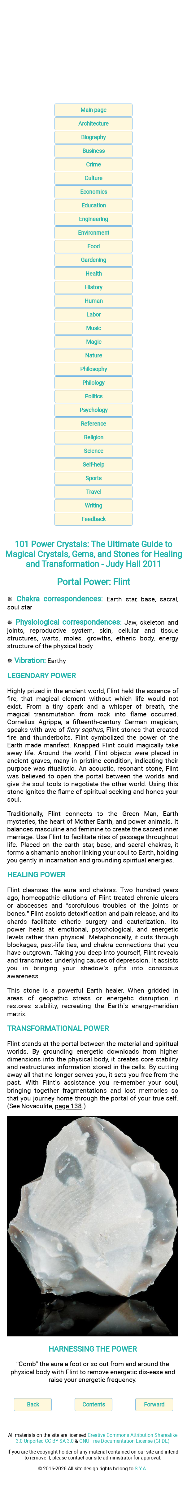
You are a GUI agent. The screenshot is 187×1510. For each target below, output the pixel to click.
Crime (93, 164)
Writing (93, 505)
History (93, 287)
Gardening (93, 260)
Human (94, 301)
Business (93, 151)
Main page (93, 110)
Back (33, 1404)
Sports (93, 478)
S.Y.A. (141, 1469)
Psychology (94, 410)
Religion (93, 437)
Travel (93, 492)
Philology (93, 382)
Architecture (93, 123)
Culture (93, 178)
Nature (93, 355)
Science (93, 451)
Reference (93, 423)
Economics (93, 191)
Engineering (93, 219)
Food (93, 246)
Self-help (93, 464)
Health (93, 273)
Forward (154, 1404)
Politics (93, 396)
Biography (93, 137)
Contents (93, 1404)
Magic (93, 342)
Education (93, 205)
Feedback (93, 519)
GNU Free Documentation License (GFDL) (124, 1441)
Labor (93, 314)
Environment (93, 232)
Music (93, 328)
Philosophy (93, 369)
